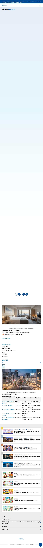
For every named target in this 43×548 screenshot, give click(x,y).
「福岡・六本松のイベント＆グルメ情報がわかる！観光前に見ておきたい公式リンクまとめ (21, 522)
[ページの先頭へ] (40, 545)
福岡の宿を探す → (6, 338)
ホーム (3, 516)
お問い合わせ (5, 529)
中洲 (3, 368)
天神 (3, 366)
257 (24, 294)
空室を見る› (5, 360)
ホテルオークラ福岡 (7, 405)
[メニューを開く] (40, 5)
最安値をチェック (6, 344)
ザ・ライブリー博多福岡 (8, 409)
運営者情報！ (5, 526)
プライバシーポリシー (7, 519)
